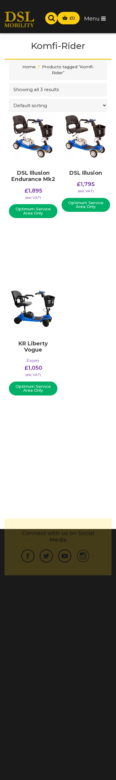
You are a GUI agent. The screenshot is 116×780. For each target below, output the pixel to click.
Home (29, 66)
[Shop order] (58, 105)
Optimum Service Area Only (33, 210)
